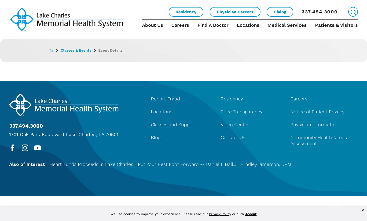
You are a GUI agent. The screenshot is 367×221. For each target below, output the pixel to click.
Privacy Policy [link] (220, 214)
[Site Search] (353, 12)
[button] (363, 210)
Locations (248, 25)
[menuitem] (154, 29)
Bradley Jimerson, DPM (266, 164)
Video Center (235, 124)
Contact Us (233, 137)
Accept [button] (251, 214)
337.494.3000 (320, 12)
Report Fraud (165, 99)
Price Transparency (241, 111)
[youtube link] (37, 148)
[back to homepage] (54, 50)
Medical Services (287, 25)
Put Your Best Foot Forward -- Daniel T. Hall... (187, 164)
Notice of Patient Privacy (317, 111)
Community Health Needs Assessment (318, 140)
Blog (155, 137)
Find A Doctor (213, 25)
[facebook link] (12, 148)
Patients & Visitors (336, 25)
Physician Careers (235, 11)
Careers (180, 25)
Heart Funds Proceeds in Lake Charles (91, 164)
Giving (280, 11)
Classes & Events (79, 50)
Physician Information (314, 124)
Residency (186, 11)
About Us (152, 25)
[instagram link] (25, 148)
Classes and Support (173, 124)
